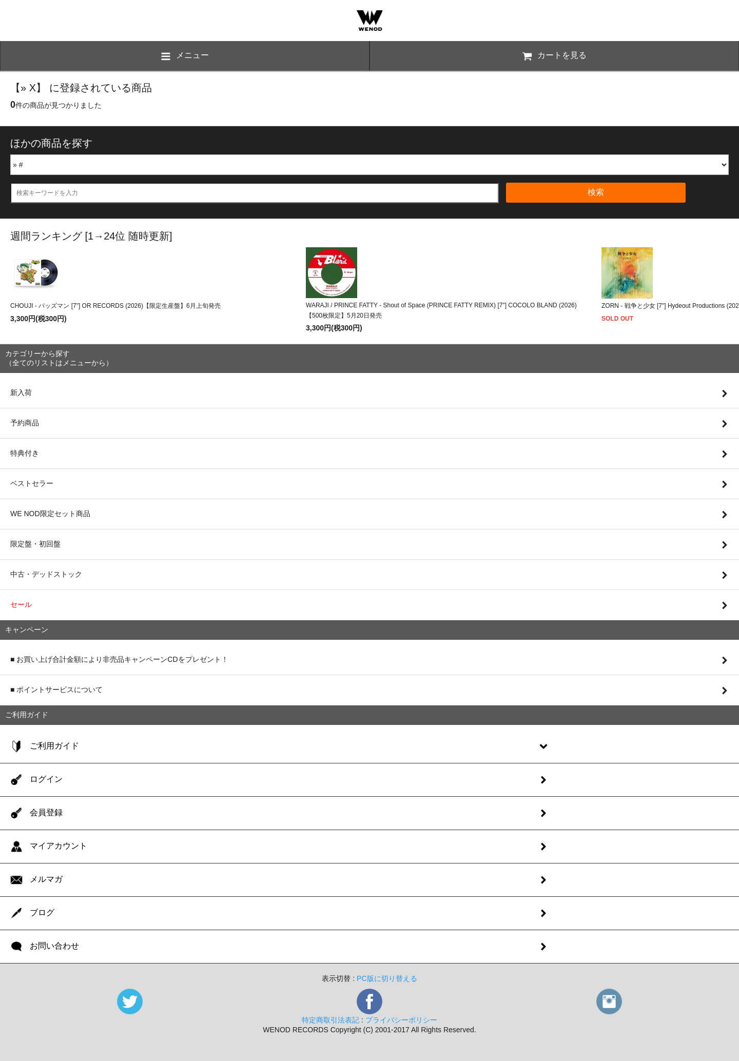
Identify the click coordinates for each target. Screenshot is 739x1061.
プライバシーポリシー (401, 1020)
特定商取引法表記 (330, 1020)
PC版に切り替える (387, 978)
